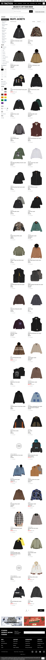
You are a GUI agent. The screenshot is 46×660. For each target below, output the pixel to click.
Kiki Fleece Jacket (19, 326)
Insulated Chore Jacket (19, 106)
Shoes (28, 3)
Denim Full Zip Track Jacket (36, 155)
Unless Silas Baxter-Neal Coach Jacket (19, 180)
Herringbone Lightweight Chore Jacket (36, 399)
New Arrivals (3, 113)
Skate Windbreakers (4, 28)
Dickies (4, 55)
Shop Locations (40, 647)
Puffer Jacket (36, 594)
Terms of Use (16, 651)
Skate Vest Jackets (4, 36)
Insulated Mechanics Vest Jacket (19, 448)
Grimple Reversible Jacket (19, 545)
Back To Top (23, 654)
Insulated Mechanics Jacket (19, 569)
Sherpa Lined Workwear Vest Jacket (36, 131)
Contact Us (15, 643)
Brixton (4, 52)
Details (12, 0)
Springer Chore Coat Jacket (36, 521)
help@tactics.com (40, 643)
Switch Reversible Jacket (36, 106)
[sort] (40, 21)
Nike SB (4, 60)
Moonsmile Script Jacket (19, 472)
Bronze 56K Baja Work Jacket (19, 594)
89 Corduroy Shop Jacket (19, 496)
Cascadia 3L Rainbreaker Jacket (19, 33)
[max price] (8, 110)
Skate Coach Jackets (4, 34)
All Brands (3, 47)
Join (31, 11)
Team (2, 647)
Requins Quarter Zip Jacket (36, 448)
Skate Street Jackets (4, 22)
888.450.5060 (40, 641)
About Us (3, 641)
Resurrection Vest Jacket (19, 374)
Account (35, 0)
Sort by (33, 21)
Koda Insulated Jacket (19, 131)
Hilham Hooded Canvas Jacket (36, 82)
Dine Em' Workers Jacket (36, 374)
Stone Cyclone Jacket (19, 423)
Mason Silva (3, 81)
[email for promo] (21, 11)
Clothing (24, 3)
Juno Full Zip (36, 33)
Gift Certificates (4, 643)
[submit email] (43, 632)
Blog (2, 645)
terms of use (15, 658)
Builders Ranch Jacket (19, 58)
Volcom (4, 53)
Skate (16, 3)
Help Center (15, 641)
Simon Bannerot (4, 83)
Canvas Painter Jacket (36, 350)
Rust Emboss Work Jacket (36, 569)
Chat (32, 0)
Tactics (7, 3)
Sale (36, 3)
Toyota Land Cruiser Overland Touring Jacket (19, 82)
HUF (3, 50)
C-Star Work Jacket (36, 204)
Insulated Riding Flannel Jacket (19, 521)
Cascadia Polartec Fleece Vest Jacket (19, 277)
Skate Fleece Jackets (4, 39)
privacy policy (22, 658)
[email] (34, 632)
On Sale (2, 117)
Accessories (32, 3)
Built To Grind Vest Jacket (36, 180)
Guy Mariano (3, 84)
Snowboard (20, 3)
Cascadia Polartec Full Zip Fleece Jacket (19, 399)
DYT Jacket (36, 423)
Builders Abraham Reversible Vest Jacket (36, 277)
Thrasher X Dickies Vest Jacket (36, 472)
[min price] (3, 110)
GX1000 (4, 58)
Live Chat (39, 645)
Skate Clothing (15, 16)
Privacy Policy (21, 651)
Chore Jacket (36, 301)
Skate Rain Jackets (4, 31)
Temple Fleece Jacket (36, 496)
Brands (39, 3)
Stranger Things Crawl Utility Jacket (19, 253)
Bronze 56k (5, 63)
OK (43, 658)
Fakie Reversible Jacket (19, 204)
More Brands (4, 65)
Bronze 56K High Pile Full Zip (19, 350)
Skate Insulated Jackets (4, 25)
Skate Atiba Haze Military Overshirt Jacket (19, 155)
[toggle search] (44, 3)
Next (41, 610)
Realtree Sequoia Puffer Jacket (19, 228)
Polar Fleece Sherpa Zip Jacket (19, 301)
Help (39, 0)
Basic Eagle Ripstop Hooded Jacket (36, 253)
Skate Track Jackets (4, 42)
